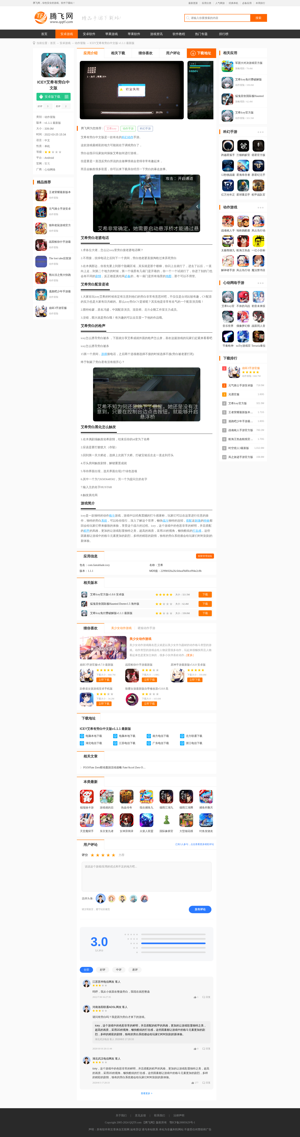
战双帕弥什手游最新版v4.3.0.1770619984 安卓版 (140, 665)
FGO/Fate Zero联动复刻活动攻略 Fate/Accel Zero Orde (114, 767)
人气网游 (220, 3)
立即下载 (104, 679)
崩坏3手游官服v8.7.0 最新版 (96, 664)
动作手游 (128, 128)
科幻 (125, 137)
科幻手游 (145, 128)
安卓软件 (89, 34)
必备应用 (247, 3)
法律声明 (178, 1115)
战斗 (166, 520)
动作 (130, 137)
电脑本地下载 (94, 736)
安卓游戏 (66, 34)
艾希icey (111, 128)
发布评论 (200, 909)
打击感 (197, 530)
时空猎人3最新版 (238, 448)
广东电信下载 (161, 743)
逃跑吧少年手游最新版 (242, 421)
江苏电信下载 (127, 743)
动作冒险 (80, 43)
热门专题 (201, 34)
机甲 (87, 530)
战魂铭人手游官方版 (240, 430)
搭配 (189, 520)
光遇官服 (233, 394)
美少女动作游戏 (140, 639)
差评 (135, 969)
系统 (104, 520)
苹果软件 (134, 34)
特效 (206, 520)
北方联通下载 (194, 736)
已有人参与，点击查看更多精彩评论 (194, 844)
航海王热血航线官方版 (242, 439)
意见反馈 (140, 1115)
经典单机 (233, 3)
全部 (86, 969)
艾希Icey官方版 (237, 403)
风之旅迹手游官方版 (240, 457)
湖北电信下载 (94, 743)
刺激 (198, 520)
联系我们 (159, 1115)
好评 (102, 969)
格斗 (112, 515)
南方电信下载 (161, 736)
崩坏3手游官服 (251, 368)
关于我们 (121, 1115)
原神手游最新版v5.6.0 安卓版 (188, 664)
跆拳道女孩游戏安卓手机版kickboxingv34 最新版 (96, 689)
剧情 (98, 276)
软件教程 (179, 34)
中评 (119, 969)
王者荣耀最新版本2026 (242, 412)
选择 (104, 354)
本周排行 (260, 3)
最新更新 (193, 3)
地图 (168, 276)
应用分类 (206, 3)
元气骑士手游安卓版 (240, 385)
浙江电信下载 (194, 743)
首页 (44, 34)
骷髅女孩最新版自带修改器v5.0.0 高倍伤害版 (146, 689)
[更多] (189, 655)
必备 (127, 276)
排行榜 (223, 34)
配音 (98, 284)
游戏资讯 (156, 34)
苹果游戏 (111, 34)
